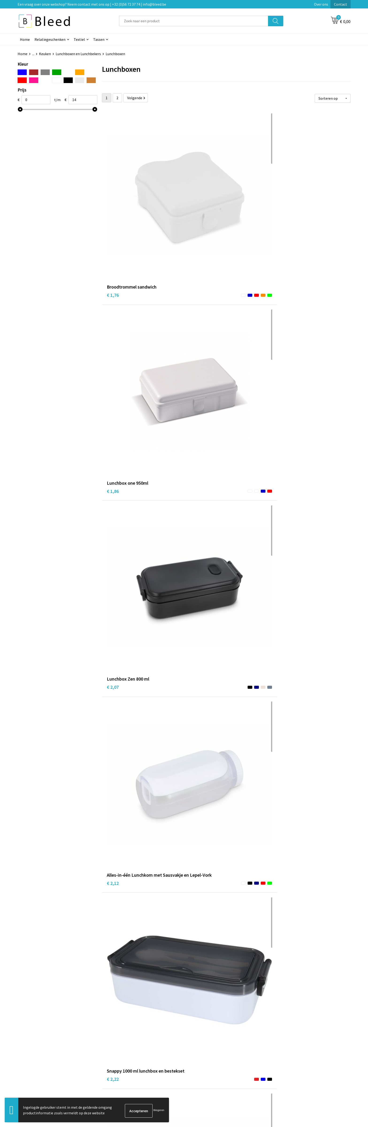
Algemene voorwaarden (291, 1040)
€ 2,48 (278, 304)
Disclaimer (281, 1061)
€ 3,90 (196, 522)
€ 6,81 (278, 953)
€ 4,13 (113, 953)
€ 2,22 (196, 311)
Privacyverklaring (286, 1054)
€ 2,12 (113, 311)
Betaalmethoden (204, 1054)
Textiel (79, 39)
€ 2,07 (278, 201)
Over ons (321, 4)
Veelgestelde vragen (123, 1047)
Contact (340, 4)
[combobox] (193, 21)
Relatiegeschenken (49, 39)
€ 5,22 (196, 632)
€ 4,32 (278, 522)
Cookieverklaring (286, 1047)
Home (25, 39)
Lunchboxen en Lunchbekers (78, 53)
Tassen (98, 39)
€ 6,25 (278, 850)
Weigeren (158, 1110)
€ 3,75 (278, 413)
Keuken (45, 53)
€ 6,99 (196, 953)
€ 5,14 (278, 625)
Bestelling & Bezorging (208, 1047)
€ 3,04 (113, 420)
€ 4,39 (113, 632)
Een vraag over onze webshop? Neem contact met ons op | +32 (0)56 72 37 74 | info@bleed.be (92, 4)
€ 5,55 (113, 843)
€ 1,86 (196, 201)
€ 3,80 (113, 734)
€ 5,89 (196, 734)
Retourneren (200, 1061)
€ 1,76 (113, 201)
